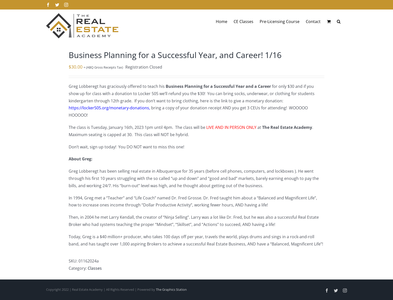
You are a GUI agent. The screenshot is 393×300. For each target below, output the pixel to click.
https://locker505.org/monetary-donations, (109, 108)
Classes (95, 268)
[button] (339, 22)
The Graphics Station (171, 289)
